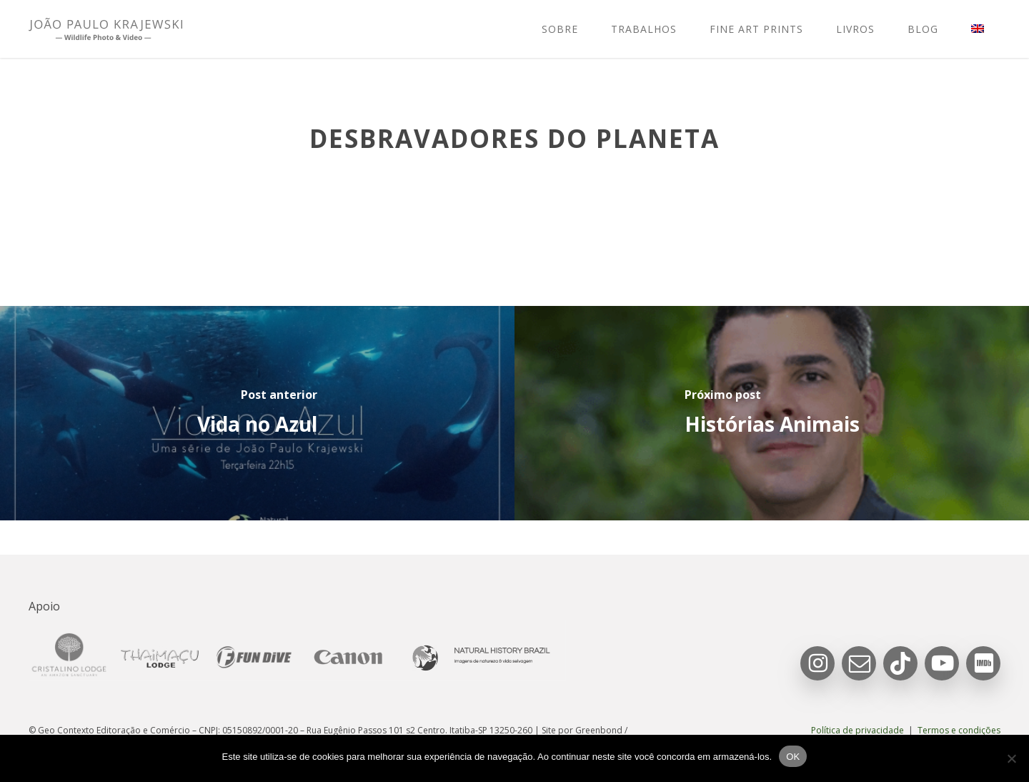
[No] (1011, 758)
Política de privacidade (857, 730)
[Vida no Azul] (257, 413)
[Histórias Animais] (771, 413)
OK (793, 756)
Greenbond (598, 730)
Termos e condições (959, 730)
